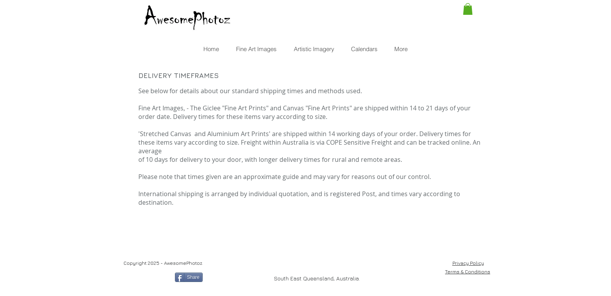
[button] (468, 9)
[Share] (189, 277)
